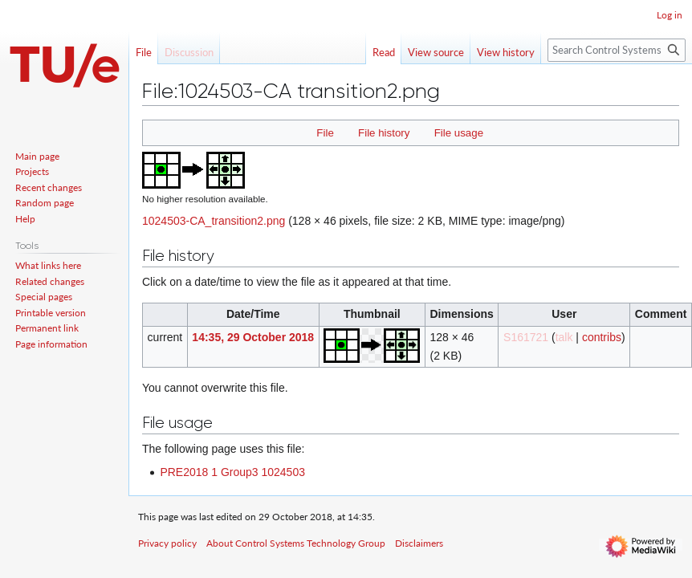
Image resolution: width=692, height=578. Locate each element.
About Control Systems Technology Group (295, 543)
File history (383, 133)
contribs (601, 337)
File (324, 133)
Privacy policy (167, 543)
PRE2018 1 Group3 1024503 (232, 472)
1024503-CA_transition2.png (213, 220)
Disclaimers (419, 543)
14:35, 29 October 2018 (253, 337)
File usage (458, 133)
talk (564, 337)
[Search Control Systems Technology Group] (616, 50)
